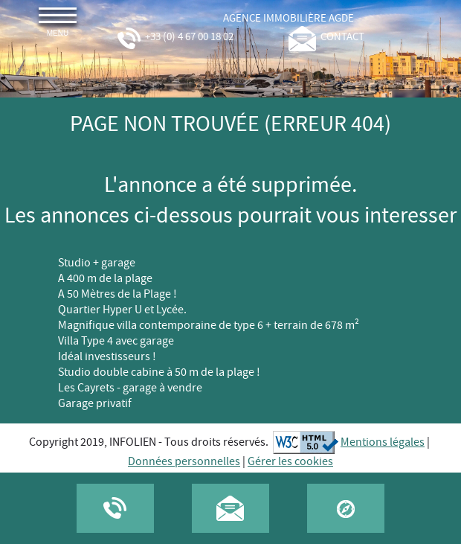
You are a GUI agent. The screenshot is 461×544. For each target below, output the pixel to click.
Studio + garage (96, 263)
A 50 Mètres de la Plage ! (117, 294)
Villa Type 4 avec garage (116, 341)
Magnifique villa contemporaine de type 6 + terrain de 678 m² (208, 325)
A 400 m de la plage (105, 279)
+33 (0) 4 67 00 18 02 (174, 37)
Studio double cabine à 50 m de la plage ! (159, 372)
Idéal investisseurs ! (107, 357)
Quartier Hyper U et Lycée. (122, 310)
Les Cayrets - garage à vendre (130, 388)
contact (326, 37)
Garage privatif (95, 404)
